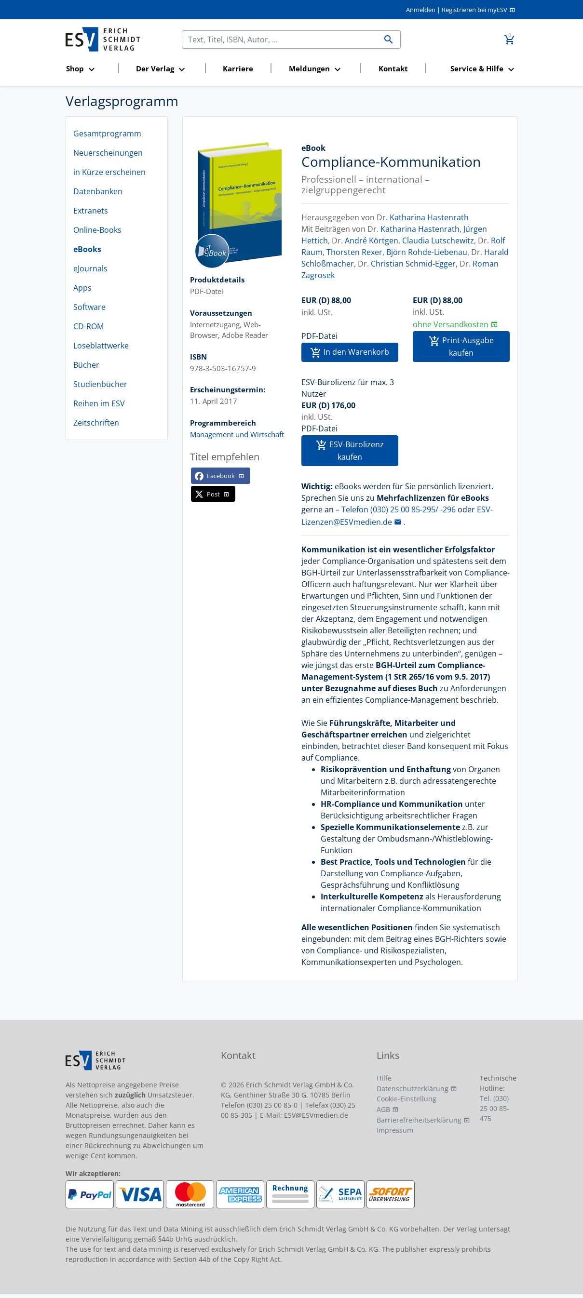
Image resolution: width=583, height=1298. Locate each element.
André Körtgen (371, 240)
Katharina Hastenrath (429, 217)
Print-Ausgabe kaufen (461, 346)
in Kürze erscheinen (109, 172)
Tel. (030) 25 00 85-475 (494, 1108)
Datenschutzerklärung (412, 1088)
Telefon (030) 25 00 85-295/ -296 (398, 509)
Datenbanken (97, 191)
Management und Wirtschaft (237, 434)
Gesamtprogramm (107, 133)
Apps (82, 287)
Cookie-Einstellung (406, 1098)
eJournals (90, 268)
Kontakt (393, 68)
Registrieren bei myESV (474, 9)
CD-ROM (88, 326)
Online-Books (97, 230)
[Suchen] (280, 39)
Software (89, 307)
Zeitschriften (96, 422)
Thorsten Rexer (354, 252)
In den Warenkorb (349, 353)
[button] (89, 69)
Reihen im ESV (99, 403)
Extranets (90, 210)
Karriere (238, 68)
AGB (383, 1109)
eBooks (87, 249)
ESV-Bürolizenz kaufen (350, 450)
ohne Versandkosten (450, 324)
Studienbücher (100, 384)
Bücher (86, 365)
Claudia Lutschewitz (438, 240)
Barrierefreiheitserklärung (419, 1119)
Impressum (395, 1130)
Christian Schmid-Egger (413, 263)
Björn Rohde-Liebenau (426, 252)
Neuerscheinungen (108, 152)
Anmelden (420, 9)
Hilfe (384, 1078)
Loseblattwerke (101, 345)
